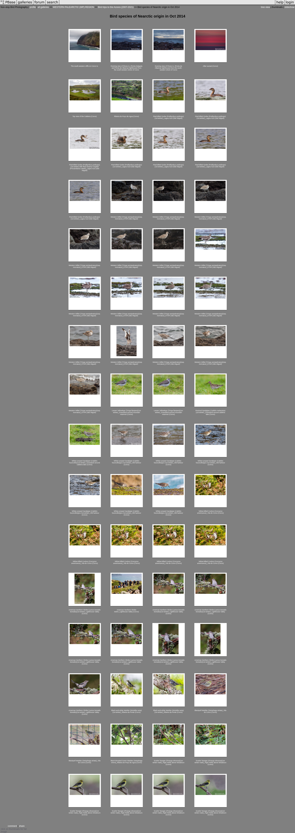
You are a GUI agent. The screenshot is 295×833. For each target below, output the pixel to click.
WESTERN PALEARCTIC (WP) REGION (73, 7)
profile (33, 7)
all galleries (43, 7)
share (21, 826)
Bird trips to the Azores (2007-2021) (116, 7)
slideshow (289, 7)
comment (12, 826)
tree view (265, 7)
